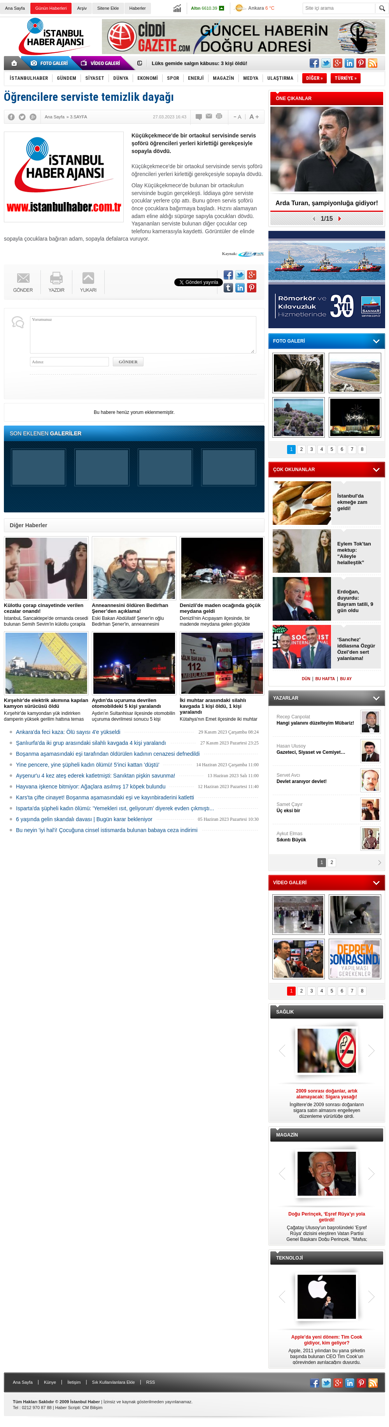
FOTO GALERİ (289, 341)
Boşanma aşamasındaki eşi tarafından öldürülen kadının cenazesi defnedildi (108, 754)
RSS (150, 1382)
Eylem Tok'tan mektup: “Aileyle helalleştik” (354, 553)
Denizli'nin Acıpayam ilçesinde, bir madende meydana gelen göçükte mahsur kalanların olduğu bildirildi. (222, 614)
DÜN (306, 679)
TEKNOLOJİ (289, 1258)
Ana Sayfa (15, 8)
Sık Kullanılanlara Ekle (113, 1382)
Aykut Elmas (317, 837)
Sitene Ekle (108, 8)
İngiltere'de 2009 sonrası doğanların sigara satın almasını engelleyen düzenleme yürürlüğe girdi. (326, 1103)
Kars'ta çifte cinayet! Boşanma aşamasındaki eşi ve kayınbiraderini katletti (105, 797)
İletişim (74, 1382)
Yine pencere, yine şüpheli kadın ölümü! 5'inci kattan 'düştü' (87, 765)
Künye (50, 1382)
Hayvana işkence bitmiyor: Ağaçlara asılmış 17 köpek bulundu (90, 786)
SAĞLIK (285, 1012)
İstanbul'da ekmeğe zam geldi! (352, 502)
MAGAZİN (287, 1135)
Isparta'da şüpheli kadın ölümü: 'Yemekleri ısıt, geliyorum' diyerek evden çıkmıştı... (115, 808)
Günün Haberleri (51, 8)
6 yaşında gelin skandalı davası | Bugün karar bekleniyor (84, 819)
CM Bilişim (92, 1407)
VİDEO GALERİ (290, 882)
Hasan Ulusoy (317, 749)
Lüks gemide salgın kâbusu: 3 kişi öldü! (199, 63)
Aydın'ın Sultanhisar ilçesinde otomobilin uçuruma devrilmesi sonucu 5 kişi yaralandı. (134, 709)
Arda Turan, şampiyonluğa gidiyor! (326, 203)
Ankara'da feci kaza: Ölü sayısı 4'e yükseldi (68, 732)
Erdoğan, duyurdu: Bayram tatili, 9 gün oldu (355, 601)
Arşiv (81, 8)
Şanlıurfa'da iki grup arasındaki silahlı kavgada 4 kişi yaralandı (91, 743)
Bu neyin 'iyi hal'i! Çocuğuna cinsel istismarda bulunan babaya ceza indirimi (107, 830)
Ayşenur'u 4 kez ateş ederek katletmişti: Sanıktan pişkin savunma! (95, 775)
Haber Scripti (67, 1407)
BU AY (346, 679)
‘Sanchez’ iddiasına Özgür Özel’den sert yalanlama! (356, 649)
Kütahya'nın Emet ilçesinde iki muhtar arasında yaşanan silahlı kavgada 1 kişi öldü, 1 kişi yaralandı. (222, 709)
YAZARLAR (285, 698)
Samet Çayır (317, 808)
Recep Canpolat (317, 720)
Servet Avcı (317, 778)
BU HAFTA (325, 679)
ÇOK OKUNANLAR (294, 469)
